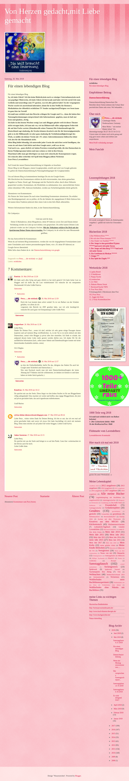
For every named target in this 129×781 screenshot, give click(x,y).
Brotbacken (94, 502)
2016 (114, 730)
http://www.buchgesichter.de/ (99, 615)
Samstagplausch (98, 563)
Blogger (78, 776)
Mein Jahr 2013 (99, 537)
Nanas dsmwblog (95, 618)
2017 (114, 726)
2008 (114, 761)
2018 (114, 630)
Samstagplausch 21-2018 (118, 641)
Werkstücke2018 (98, 577)
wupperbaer (19, 324)
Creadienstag (104, 502)
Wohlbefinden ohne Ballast (111, 585)
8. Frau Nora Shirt (95, 289)
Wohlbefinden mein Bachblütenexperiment (106, 580)
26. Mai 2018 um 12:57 (50, 361)
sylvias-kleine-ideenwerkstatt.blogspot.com (30, 415)
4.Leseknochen (94, 279)
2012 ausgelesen (108, 485)
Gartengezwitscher (95, 508)
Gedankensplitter (112, 507)
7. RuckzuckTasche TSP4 (98, 287)
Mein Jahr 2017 (95, 543)
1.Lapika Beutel (95, 272)
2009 (114, 757)
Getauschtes (105, 514)
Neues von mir (106, 553)
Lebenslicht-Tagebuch (102, 527)
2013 (114, 741)
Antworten (18, 289)
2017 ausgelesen (111, 491)
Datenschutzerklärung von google (47, 250)
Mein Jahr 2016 (115, 540)
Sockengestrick (111, 566)
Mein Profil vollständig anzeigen (101, 143)
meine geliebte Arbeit (107, 545)
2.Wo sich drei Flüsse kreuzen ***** (102, 238)
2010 (114, 753)
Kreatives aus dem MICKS (103, 521)
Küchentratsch (95, 524)
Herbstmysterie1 (94, 517)
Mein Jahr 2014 (115, 537)
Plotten (120, 558)
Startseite (45, 496)
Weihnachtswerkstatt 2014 (115, 575)
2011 (114, 749)
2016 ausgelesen (96, 491)
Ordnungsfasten (97, 555)
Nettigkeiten (103, 550)
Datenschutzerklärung (99, 98)
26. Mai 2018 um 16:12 (31, 390)
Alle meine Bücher (112, 493)
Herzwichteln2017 (110, 517)
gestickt (92, 514)
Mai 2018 (117, 637)
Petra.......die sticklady (29, 299)
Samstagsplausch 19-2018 (118, 685)
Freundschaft (110, 505)
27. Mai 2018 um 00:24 (56, 415)
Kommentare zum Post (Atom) (25, 502)
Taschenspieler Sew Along (100, 572)
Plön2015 (111, 558)
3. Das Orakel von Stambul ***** (101, 241)
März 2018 (118, 709)
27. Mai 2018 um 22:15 (35, 435)
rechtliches (18, 262)
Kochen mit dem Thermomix (109, 519)
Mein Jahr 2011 (96, 534)
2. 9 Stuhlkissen (95, 274)
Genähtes (94, 510)
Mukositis (112, 548)
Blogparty (121, 500)
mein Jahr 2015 (96, 540)
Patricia (17, 277)
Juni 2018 (117, 633)
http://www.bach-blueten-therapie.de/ (102, 611)
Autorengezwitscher (109, 500)
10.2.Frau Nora (94, 295)
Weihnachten (94, 574)
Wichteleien (114, 577)
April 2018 (118, 705)
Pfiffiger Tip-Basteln (98, 558)
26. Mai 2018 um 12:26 (29, 277)
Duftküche (92, 505)
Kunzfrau (18, 390)
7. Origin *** (94, 256)
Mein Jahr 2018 (111, 543)
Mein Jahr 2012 (117, 534)
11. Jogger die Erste (96, 297)
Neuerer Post (11, 496)
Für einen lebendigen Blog (98, 86)
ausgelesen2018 (94, 500)
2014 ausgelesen (106, 488)
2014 (114, 737)
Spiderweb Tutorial (112, 569)
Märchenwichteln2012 (110, 529)
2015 (114, 734)
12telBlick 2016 (94, 486)
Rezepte (113, 561)
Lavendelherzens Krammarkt (99, 435)
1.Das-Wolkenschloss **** (99, 236)
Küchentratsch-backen (116, 524)
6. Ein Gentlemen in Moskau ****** (103, 254)
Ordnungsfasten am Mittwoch (114, 556)
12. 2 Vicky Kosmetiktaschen (99, 299)
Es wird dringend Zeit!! (117, 698)
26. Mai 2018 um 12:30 (32, 324)
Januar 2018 (118, 719)
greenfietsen (117, 514)
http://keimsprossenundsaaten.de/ (101, 608)
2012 (114, 745)
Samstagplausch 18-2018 (118, 691)
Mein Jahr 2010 (112, 532)
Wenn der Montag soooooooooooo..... (118, 664)
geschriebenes (116, 511)
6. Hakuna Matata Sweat (98, 284)
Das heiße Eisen (116, 503)
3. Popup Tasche (95, 277)
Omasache (120, 553)
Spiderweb (93, 569)
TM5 (119, 572)
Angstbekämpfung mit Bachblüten (108, 497)
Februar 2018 (118, 713)
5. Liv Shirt (93, 282)
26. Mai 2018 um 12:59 (50, 299)
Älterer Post (78, 496)
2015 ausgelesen (120, 488)
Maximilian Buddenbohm (98, 604)
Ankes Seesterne (20, 435)
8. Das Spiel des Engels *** (99, 259)
